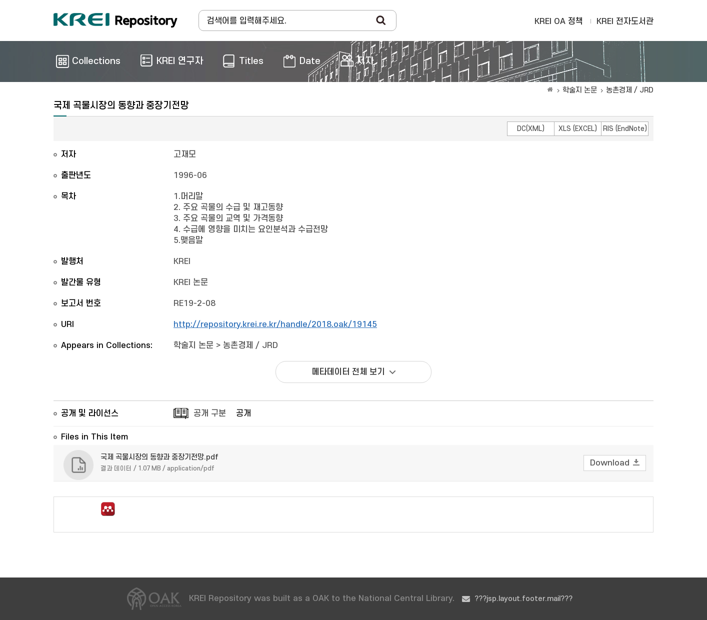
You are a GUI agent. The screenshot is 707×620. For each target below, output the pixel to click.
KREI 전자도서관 (625, 21)
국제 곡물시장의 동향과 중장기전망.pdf (159, 457)
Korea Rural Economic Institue (116, 20)
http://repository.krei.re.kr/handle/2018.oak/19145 (275, 324)
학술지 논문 (579, 90)
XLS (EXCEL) (577, 128)
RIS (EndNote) (625, 128)
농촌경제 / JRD (630, 90)
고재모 (185, 154)
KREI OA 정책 (558, 21)
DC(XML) (530, 128)
